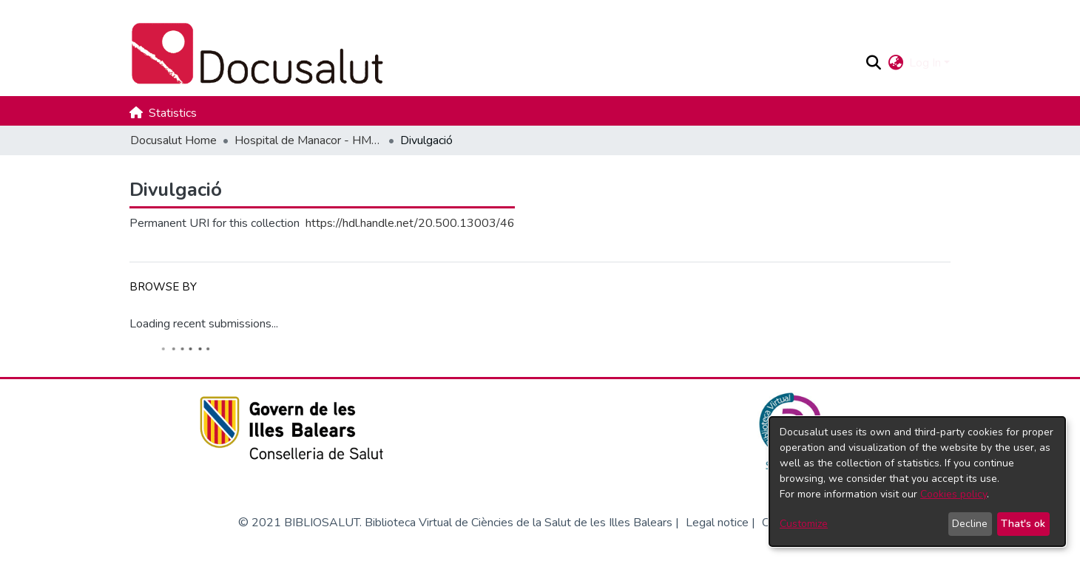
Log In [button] (926, 63)
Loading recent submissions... (203, 324)
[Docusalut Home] (490, 53)
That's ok (1023, 524)
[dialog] (917, 481)
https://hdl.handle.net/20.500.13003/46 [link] (410, 223)
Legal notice (717, 522)
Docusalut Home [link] (173, 140)
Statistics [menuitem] (173, 113)
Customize (804, 524)
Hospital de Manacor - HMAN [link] (308, 140)
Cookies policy (953, 494)
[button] (873, 63)
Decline (970, 524)
